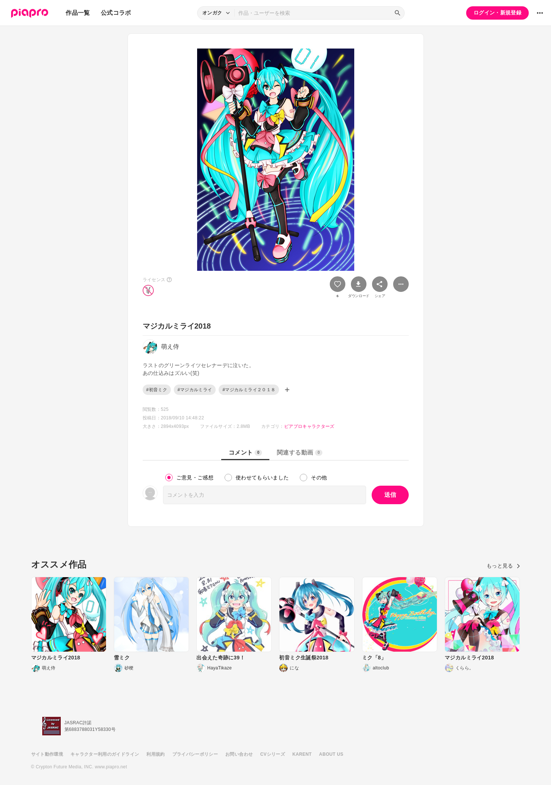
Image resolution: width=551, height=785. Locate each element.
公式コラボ (116, 13)
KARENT (302, 754)
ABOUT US (331, 754)
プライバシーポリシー (195, 754)
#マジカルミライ (194, 389)
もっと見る (503, 566)
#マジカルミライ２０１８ (248, 389)
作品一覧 (78, 13)
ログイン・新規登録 (497, 13)
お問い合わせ (239, 754)
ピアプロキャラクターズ (309, 426)
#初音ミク (156, 389)
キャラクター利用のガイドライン (104, 754)
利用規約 (155, 754)
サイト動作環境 (47, 754)
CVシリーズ (272, 754)
